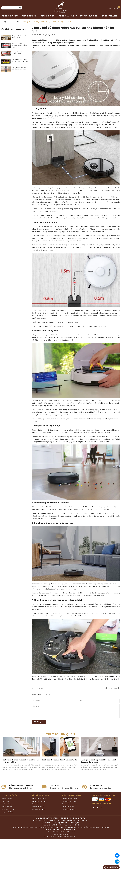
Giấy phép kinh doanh (39, 809)
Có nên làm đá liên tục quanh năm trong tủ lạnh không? (19, 45)
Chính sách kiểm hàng (69, 804)
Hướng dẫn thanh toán (39, 801)
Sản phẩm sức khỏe (7, 809)
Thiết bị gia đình (6, 801)
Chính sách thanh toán (69, 799)
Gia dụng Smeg (6, 804)
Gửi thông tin (38, 722)
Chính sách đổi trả (68, 806)
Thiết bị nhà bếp (6, 799)
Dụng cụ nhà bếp (7, 812)
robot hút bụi (39, 688)
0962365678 (96, 788)
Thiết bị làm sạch (6, 806)
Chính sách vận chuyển (69, 801)
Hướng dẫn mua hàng (39, 799)
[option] (21, 756)
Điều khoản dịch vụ (38, 806)
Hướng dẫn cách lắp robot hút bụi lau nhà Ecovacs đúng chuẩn (99, 761)
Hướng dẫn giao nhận (39, 804)
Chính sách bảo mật (68, 809)
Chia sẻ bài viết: (111, 688)
